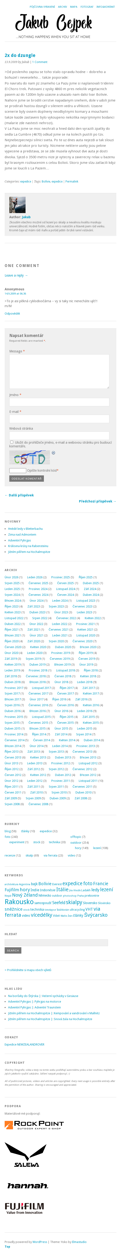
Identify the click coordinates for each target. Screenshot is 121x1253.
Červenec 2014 (14, 740)
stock (36, 842)
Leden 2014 (60, 746)
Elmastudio (79, 1242)
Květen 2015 (91, 722)
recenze (10, 855)
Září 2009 (11, 798)
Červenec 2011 (82, 786)
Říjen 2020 (12, 641)
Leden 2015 (84, 728)
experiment (16, 842)
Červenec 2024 (38, 595)
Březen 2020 (88, 647)
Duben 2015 (13, 728)
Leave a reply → (16, 275)
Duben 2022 (13, 624)
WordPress (40, 1242)
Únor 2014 (36, 746)
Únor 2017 (36, 699)
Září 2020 (33, 641)
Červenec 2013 (82, 751)
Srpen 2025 (12, 583)
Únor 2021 (36, 635)
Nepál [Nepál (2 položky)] (8, 895)
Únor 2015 (61, 728)
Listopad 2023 (85, 600)
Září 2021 (33, 629)
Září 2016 (81, 699)
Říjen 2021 (12, 629)
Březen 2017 (13, 699)
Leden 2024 (60, 600)
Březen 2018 (37, 682)
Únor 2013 (11, 763)
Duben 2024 (91, 595)
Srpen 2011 (56, 786)
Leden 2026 (35, 577)
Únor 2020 (11, 653)
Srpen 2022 (39, 618)
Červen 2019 (86, 658)
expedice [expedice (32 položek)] (72, 883)
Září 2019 (11, 658)
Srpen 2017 (12, 693)
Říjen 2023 (12, 606)
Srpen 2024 (12, 595)
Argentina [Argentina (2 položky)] (24, 884)
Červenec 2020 (82, 641)
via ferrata (50, 855)
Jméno (15, 395)
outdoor (76, 842)
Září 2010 (36, 792)
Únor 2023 (61, 612)
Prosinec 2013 (85, 746)
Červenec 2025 (38, 583)
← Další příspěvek (19, 495)
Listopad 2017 (41, 688)
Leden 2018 (84, 682)
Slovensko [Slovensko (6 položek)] (90, 903)
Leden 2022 (59, 624)
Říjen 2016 (59, 699)
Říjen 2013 (12, 751)
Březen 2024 (13, 600)
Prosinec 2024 (38, 589)
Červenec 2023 (82, 606)
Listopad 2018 (65, 670)
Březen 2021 (13, 635)
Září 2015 (88, 717)
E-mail (15, 412)
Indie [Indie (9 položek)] (35, 890)
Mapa (73, 6)
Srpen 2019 (33, 658)
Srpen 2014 (83, 734)
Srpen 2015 (12, 722)
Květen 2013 (38, 757)
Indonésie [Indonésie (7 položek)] (48, 890)
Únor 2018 (61, 682)
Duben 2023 (37, 612)
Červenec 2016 (38, 705)
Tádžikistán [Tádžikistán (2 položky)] (63, 909)
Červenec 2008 (38, 804)
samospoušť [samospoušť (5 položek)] (43, 903)
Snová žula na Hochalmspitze (73, 1019)
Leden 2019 (12, 670)
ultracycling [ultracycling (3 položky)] (77, 909)
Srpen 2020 (56, 641)
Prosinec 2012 (60, 763)
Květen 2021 (85, 629)
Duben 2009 (58, 798)
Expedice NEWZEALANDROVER (24, 1044)
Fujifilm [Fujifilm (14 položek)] (12, 889)
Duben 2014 (92, 740)
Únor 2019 (86, 664)
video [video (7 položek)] (26, 915)
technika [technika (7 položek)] (37, 909)
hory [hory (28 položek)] (25, 889)
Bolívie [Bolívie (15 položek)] (45, 883)
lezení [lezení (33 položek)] (106, 889)
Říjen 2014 (39, 734)
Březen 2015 (37, 728)
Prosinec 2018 (38, 670)
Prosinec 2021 (85, 624)
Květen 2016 (91, 705)
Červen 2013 (13, 757)
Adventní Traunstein (48, 1007)
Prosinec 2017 (14, 688)
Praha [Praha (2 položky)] (80, 895)
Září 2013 (33, 751)
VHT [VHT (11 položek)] (89, 909)
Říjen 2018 (91, 670)
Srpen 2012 (56, 769)
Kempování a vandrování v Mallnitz (77, 1013)
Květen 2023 (13, 612)
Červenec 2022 (66, 618)
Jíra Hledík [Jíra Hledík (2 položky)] (75, 890)
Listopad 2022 (14, 618)
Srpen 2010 (59, 792)
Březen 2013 (88, 757)
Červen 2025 (65, 583)
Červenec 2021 (59, 629)
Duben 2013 (63, 757)
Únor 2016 (61, 711)
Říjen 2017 (67, 688)
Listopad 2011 (88, 781)
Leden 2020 (35, 653)
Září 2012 (33, 769)
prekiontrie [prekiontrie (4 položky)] (92, 895)
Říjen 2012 (12, 769)
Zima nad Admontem (22, 534)
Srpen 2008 (12, 804)
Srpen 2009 (33, 798)
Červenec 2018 (36, 676)
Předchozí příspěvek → (97, 501)
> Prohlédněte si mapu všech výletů (28, 970)
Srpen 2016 (12, 705)
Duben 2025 (91, 583)
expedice (25, 181)
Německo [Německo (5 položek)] (44, 895)
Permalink (71, 181)
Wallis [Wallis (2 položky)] (64, 915)
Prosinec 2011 (60, 781)
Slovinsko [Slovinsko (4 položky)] (104, 903)
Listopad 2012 (88, 763)
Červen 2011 (13, 792)
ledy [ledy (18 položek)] (95, 889)
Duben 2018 (13, 682)
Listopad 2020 (85, 635)
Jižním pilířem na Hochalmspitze (29, 552)
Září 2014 (61, 734)
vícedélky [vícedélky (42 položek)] (41, 915)
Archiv (62, 6)
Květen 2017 (91, 693)
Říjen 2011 (12, 786)
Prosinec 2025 (60, 577)
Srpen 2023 (56, 606)
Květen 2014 (67, 740)
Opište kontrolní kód (42, 470)
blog (8, 831)
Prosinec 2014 (14, 734)
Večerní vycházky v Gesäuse (60, 996)
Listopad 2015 (41, 717)
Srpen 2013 (56, 751)
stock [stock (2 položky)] (26, 909)
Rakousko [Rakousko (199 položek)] (19, 902)
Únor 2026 (11, 577)
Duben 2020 (63, 647)
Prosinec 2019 (60, 653)
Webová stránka (21, 428)
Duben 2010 (83, 792)
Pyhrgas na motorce (48, 1001)
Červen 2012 (13, 775)
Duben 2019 (37, 664)
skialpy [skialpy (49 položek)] (74, 902)
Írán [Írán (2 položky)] (70, 915)
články (25, 831)
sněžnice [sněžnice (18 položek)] (14, 909)
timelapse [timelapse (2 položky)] (50, 909)
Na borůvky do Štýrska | (24, 996)
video (71, 855)
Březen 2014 (13, 746)
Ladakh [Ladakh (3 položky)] (86, 890)
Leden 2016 (84, 711)
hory (78, 848)
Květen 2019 (13, 664)
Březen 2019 (62, 664)
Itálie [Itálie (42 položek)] (62, 889)
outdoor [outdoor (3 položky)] (57, 895)
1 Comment (39, 62)
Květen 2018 (88, 676)
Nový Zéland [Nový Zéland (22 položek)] (25, 895)
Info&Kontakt (106, 6)
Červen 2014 (41, 740)
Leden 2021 (60, 635)
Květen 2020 (38, 647)
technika (54, 842)
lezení (97, 848)
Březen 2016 (37, 711)
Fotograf (87, 6)
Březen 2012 (88, 775)
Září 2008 (81, 798)
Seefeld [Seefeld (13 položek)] (58, 902)
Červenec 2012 (82, 769)
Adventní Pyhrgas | (20, 1001)
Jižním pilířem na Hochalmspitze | (30, 1013)
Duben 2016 (13, 711)
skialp (29, 855)
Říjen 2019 (86, 653)
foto (7, 837)
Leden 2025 (12, 589)
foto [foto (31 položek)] (87, 883)
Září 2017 (88, 688)
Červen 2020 (13, 647)
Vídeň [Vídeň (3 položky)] (56, 915)
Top (7, 1246)
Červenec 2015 (38, 722)
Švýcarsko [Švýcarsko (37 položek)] (96, 915)
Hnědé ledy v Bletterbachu (25, 528)
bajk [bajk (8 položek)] (34, 884)
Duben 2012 (63, 775)
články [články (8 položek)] (78, 915)
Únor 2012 (11, 781)
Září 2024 (90, 589)
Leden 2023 (84, 612)
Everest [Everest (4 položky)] (57, 884)
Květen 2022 (93, 618)
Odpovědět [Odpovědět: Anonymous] (12, 313)
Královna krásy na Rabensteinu (28, 546)
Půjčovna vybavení (42, 6)
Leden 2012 (35, 781)
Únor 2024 (36, 600)
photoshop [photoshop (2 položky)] (70, 895)
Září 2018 (11, 676)
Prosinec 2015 (14, 717)
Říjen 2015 (67, 717)
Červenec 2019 (59, 658)
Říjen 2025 (86, 577)
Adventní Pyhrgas (19, 540)
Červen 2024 (65, 595)
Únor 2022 (36, 624)
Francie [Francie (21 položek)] (100, 883)
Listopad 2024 (65, 589)
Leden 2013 (35, 763)
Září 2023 (33, 606)
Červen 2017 (65, 693)
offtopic (75, 837)
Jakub (26, 217)
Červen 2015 (65, 722)
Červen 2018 (63, 676)
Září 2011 (33, 786)
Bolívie (46, 181)
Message (17, 351)
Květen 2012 (38, 775)
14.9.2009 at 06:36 (15, 293)
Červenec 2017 (38, 693)
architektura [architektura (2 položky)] (11, 884)
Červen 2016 (65, 705)
